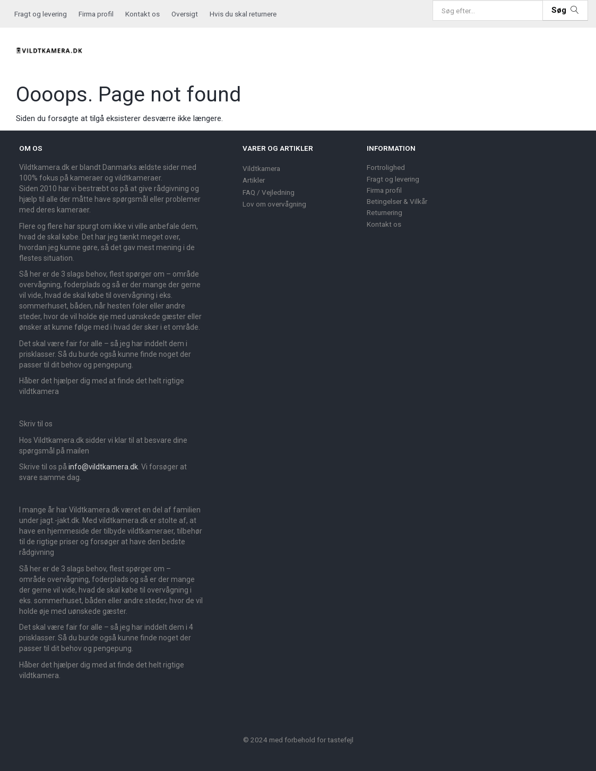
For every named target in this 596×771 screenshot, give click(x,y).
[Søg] (565, 10)
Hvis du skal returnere (243, 14)
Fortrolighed (386, 167)
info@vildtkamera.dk (103, 466)
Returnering (384, 212)
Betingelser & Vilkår (397, 201)
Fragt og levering (40, 14)
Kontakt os (142, 14)
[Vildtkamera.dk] (49, 49)
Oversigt (184, 14)
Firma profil (96, 14)
